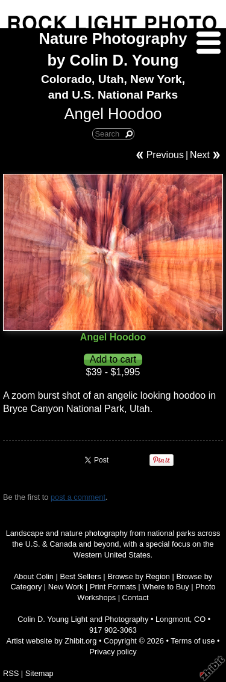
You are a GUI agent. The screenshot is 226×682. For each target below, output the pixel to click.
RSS (11, 673)
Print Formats (113, 586)
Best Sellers (80, 576)
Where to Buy (165, 586)
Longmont (172, 619)
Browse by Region (138, 576)
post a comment (78, 497)
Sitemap (39, 673)
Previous (165, 155)
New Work (66, 586)
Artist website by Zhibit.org (51, 640)
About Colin (34, 576)
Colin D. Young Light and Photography (82, 619)
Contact (135, 597)
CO (200, 619)
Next (200, 155)
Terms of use (193, 640)
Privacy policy (112, 651)
